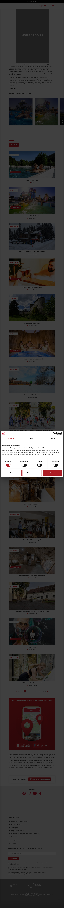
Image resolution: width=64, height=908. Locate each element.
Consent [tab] (11, 438)
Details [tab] (32, 438)
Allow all (52, 473)
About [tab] (53, 438)
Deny (12, 473)
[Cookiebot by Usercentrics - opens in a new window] (54, 433)
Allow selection (32, 473)
